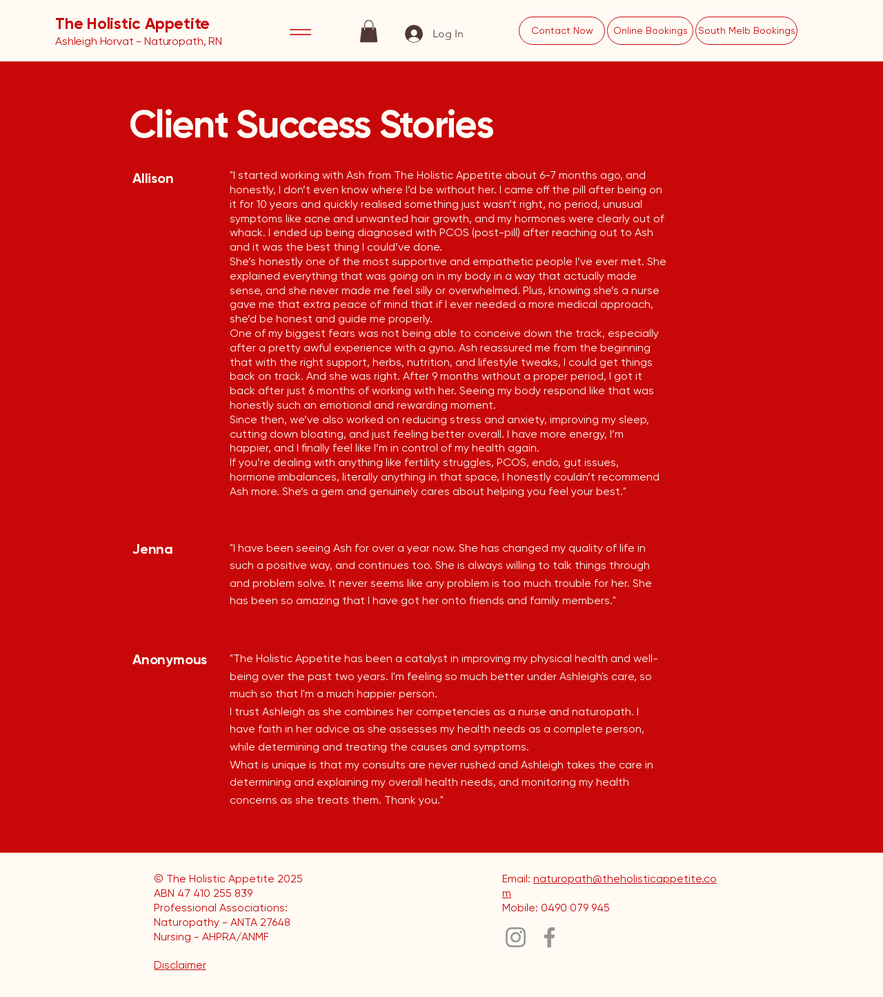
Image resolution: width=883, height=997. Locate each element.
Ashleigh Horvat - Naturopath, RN (138, 41)
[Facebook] (549, 937)
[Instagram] (515, 937)
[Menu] (301, 31)
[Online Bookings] (650, 31)
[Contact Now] (562, 31)
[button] (368, 31)
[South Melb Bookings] (746, 31)
